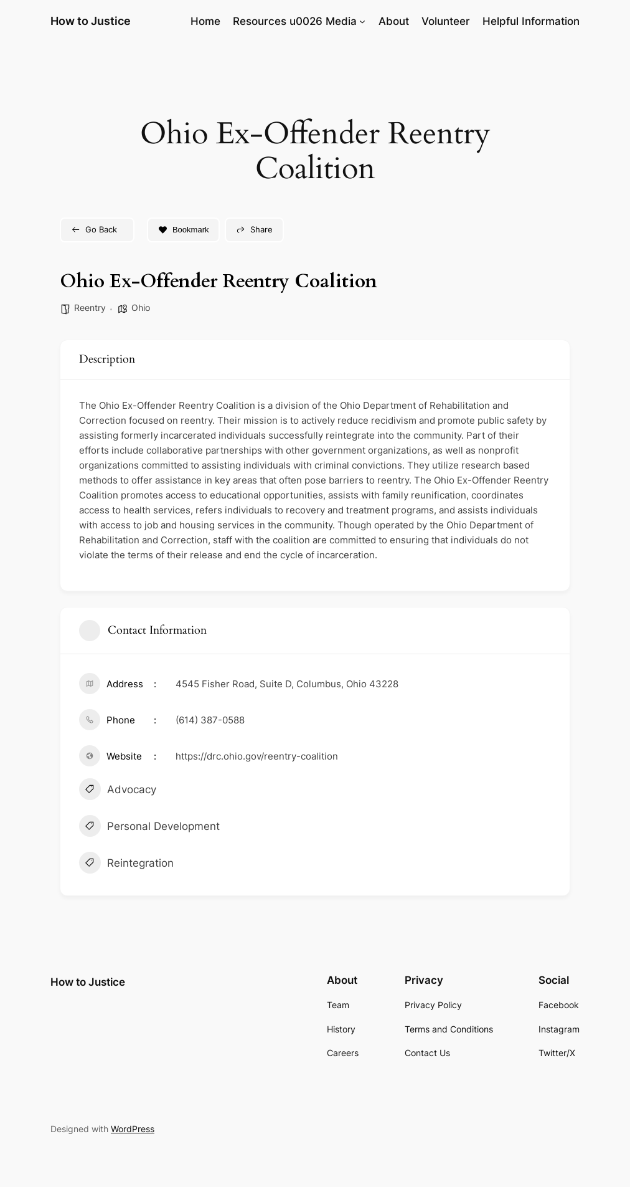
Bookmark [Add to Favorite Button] (183, 229)
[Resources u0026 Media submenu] (362, 21)
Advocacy (117, 790)
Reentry (90, 307)
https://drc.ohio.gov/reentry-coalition (257, 756)
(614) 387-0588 (210, 720)
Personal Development (149, 827)
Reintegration (126, 864)
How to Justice (90, 20)
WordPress (132, 1128)
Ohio (140, 307)
